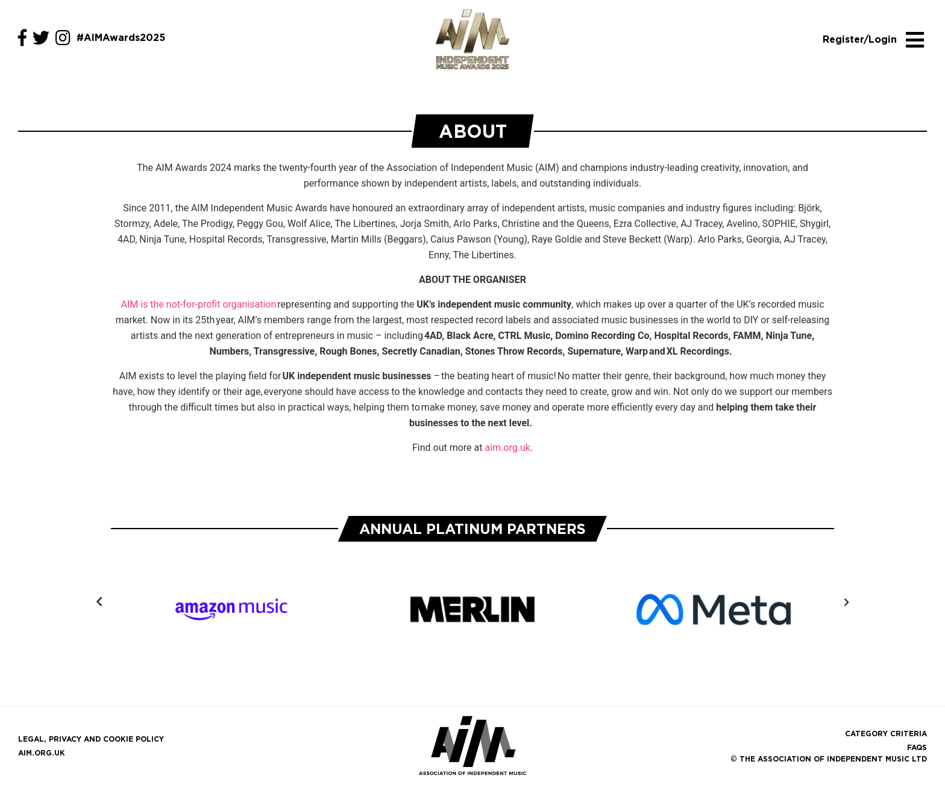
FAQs (917, 747)
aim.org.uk (507, 447)
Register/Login (859, 39)
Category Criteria (886, 733)
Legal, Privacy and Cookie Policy (91, 739)
